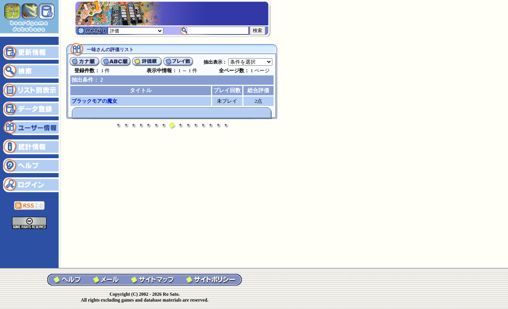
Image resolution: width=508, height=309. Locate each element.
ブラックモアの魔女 (94, 101)
